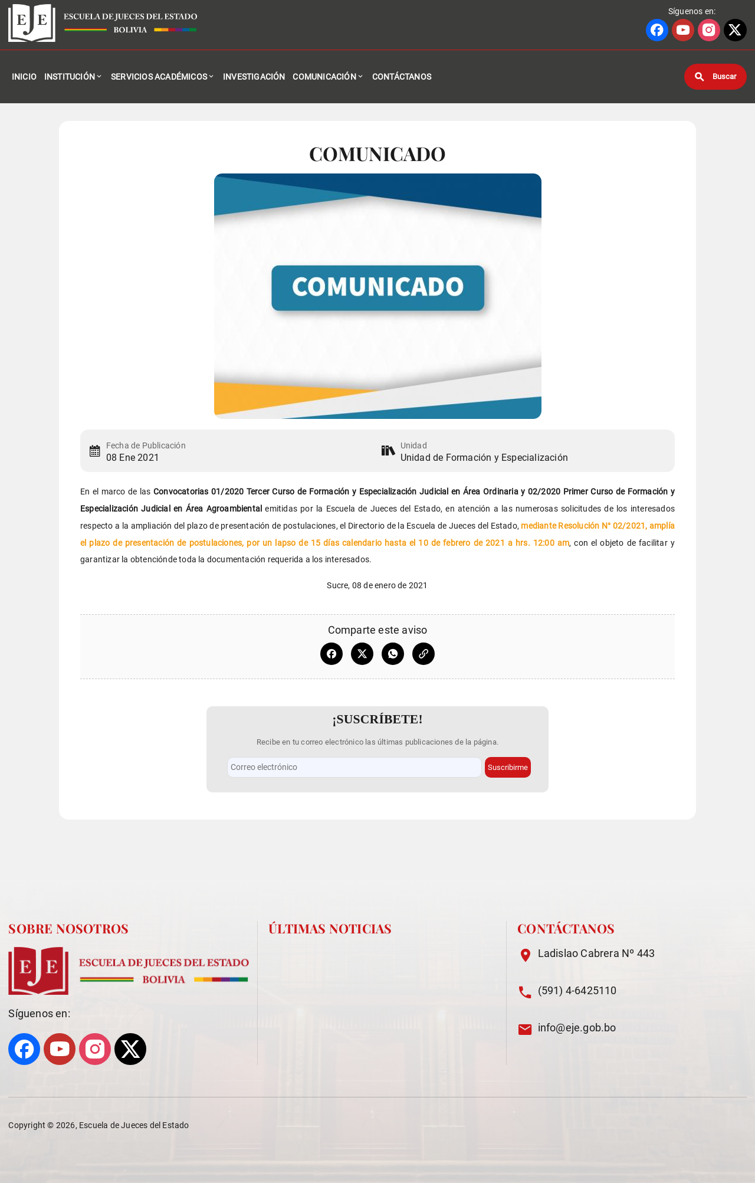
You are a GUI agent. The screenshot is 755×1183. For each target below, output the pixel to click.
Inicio (24, 76)
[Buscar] (715, 77)
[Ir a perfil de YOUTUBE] (683, 30)
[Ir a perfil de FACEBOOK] (657, 30)
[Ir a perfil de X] (735, 30)
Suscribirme (508, 767)
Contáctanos (401, 76)
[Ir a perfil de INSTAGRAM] (709, 30)
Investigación (254, 76)
